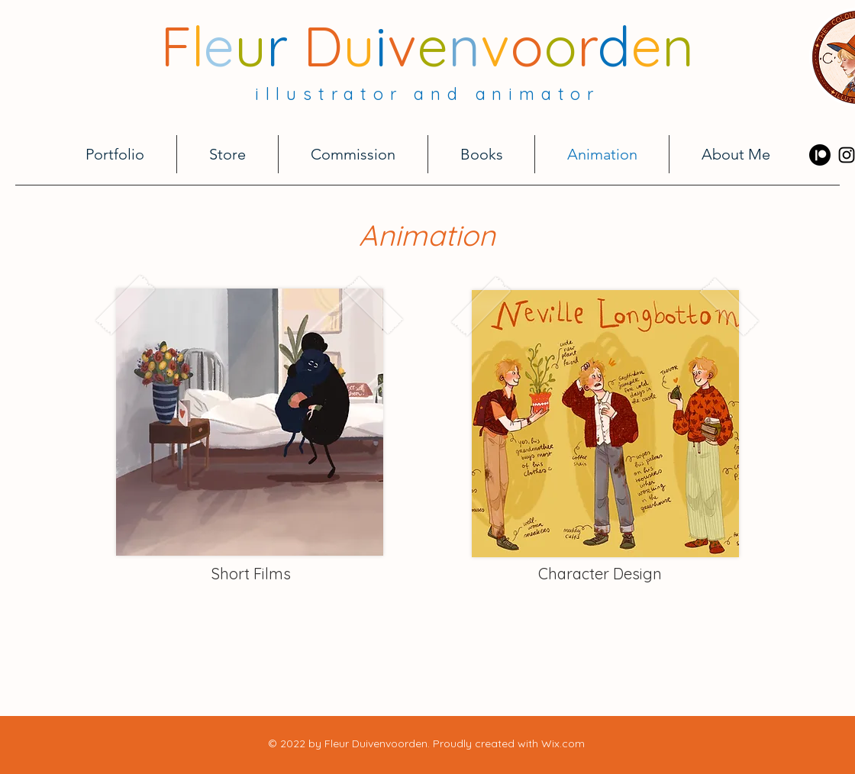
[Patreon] (820, 155)
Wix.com (563, 743)
